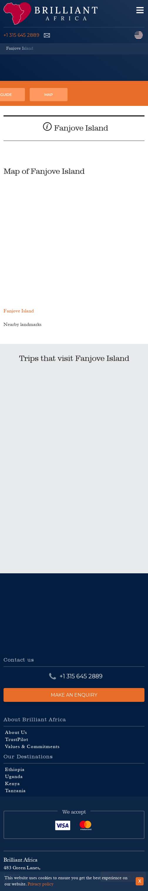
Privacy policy (40, 884)
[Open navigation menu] (140, 13)
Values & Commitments (32, 746)
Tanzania (15, 790)
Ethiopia (15, 769)
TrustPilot (16, 739)
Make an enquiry (74, 695)
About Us (16, 732)
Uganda (14, 776)
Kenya (12, 783)
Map (48, 94)
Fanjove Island (19, 48)
